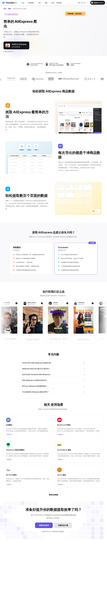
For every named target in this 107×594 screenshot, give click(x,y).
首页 (5, 8)
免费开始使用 (44, 525)
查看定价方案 (63, 525)
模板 (9, 8)
